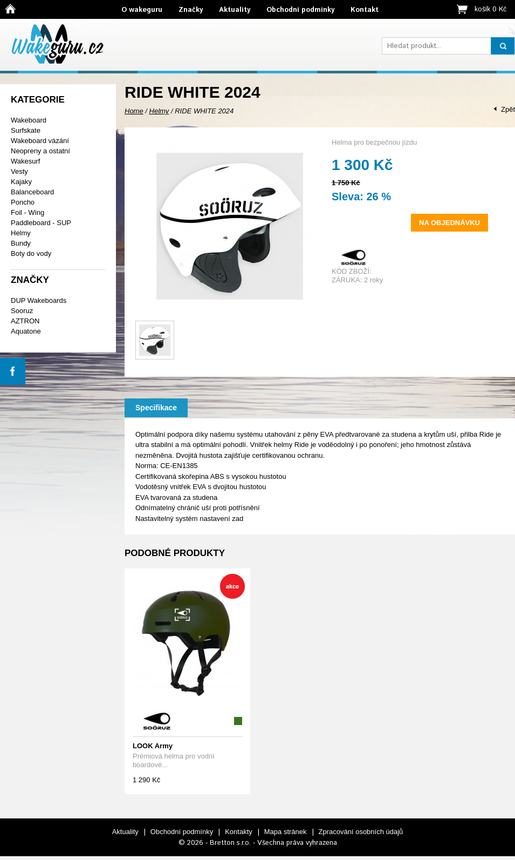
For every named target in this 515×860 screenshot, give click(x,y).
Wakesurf (25, 161)
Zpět (508, 109)
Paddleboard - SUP (41, 223)
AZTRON (25, 321)
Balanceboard (32, 192)
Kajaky (21, 182)
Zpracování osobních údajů (361, 832)
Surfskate (25, 130)
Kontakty (238, 832)
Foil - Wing (27, 212)
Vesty (19, 171)
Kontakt (365, 10)
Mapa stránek (285, 832)
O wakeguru (141, 10)
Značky (190, 10)
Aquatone (26, 331)
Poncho (23, 202)
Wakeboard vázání (40, 141)
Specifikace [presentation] (156, 407)
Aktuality (234, 10)
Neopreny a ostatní (40, 151)
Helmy (21, 233)
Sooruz (22, 311)
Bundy (21, 243)
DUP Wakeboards (38, 300)
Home (134, 111)
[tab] (156, 407)
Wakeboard (28, 120)
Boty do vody (31, 253)
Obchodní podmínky (300, 10)
